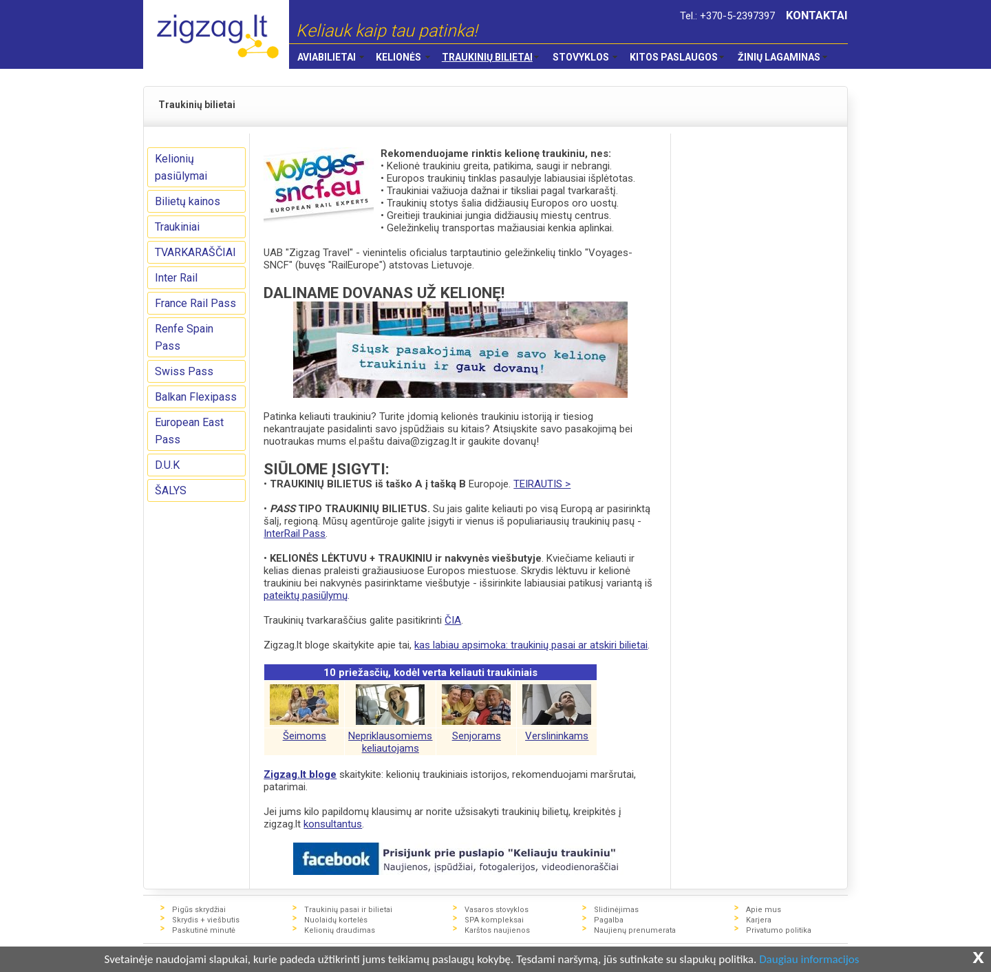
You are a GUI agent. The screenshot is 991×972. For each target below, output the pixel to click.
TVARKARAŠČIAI (195, 252)
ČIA (453, 620)
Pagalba (609, 920)
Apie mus (763, 909)
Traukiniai (177, 226)
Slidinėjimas (616, 909)
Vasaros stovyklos (497, 909)
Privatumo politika (778, 930)
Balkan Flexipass (196, 396)
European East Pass (189, 431)
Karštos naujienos (497, 930)
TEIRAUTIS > (542, 484)
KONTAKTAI (817, 15)
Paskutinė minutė (203, 930)
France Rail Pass (195, 303)
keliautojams (390, 748)
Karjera (758, 920)
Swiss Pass (184, 371)
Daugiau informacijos (809, 960)
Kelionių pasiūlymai (181, 167)
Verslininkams (556, 736)
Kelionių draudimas (339, 930)
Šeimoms (304, 736)
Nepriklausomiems (390, 736)
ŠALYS (171, 490)
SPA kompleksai (494, 920)
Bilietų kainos (187, 201)
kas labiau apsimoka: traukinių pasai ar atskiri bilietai (531, 645)
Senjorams (476, 736)
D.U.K (167, 465)
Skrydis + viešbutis (205, 920)
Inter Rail (176, 277)
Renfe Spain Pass (184, 337)
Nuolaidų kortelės (335, 920)
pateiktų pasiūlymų (306, 595)
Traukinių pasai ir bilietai (348, 909)
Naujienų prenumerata (635, 930)
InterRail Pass (295, 533)
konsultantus (332, 824)
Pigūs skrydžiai (199, 909)
